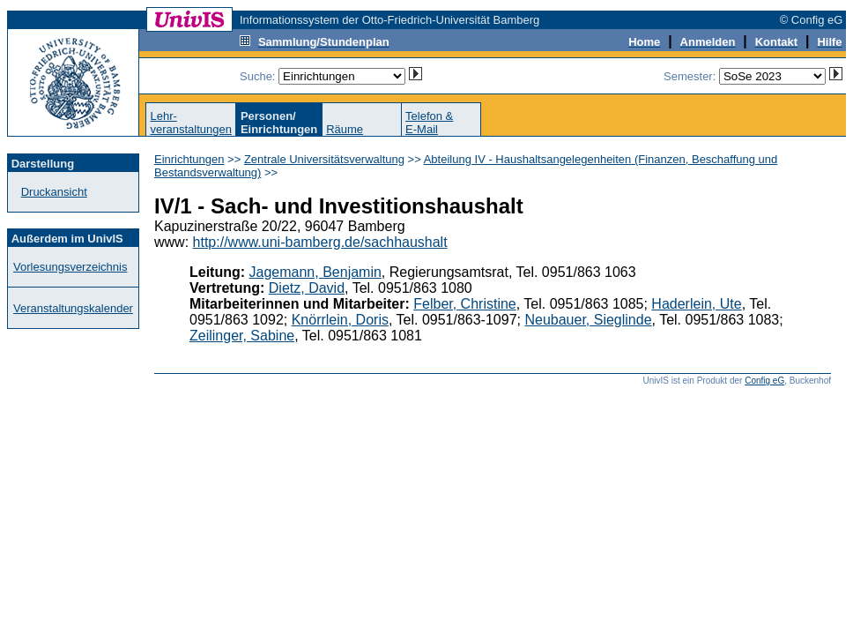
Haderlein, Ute (696, 303)
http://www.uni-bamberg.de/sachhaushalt (320, 242)
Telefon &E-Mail (429, 122)
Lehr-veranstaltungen (191, 122)
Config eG (764, 380)
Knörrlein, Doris (340, 319)
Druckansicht (54, 191)
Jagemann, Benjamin (315, 272)
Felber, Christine (464, 303)
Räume (344, 129)
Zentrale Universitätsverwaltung (324, 159)
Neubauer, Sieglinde (587, 319)
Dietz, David (307, 287)
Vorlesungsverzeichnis (70, 266)
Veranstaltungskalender (73, 308)
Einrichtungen (189, 159)
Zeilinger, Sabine (241, 335)
